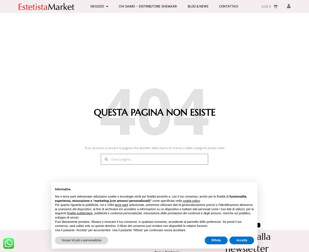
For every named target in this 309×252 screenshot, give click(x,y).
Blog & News (198, 6)
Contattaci (228, 6)
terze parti (121, 205)
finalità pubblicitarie (80, 213)
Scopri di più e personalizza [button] (81, 240)
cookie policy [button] (191, 200)
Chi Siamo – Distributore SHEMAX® (148, 6)
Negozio (99, 6)
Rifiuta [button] (216, 240)
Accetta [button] (241, 240)
